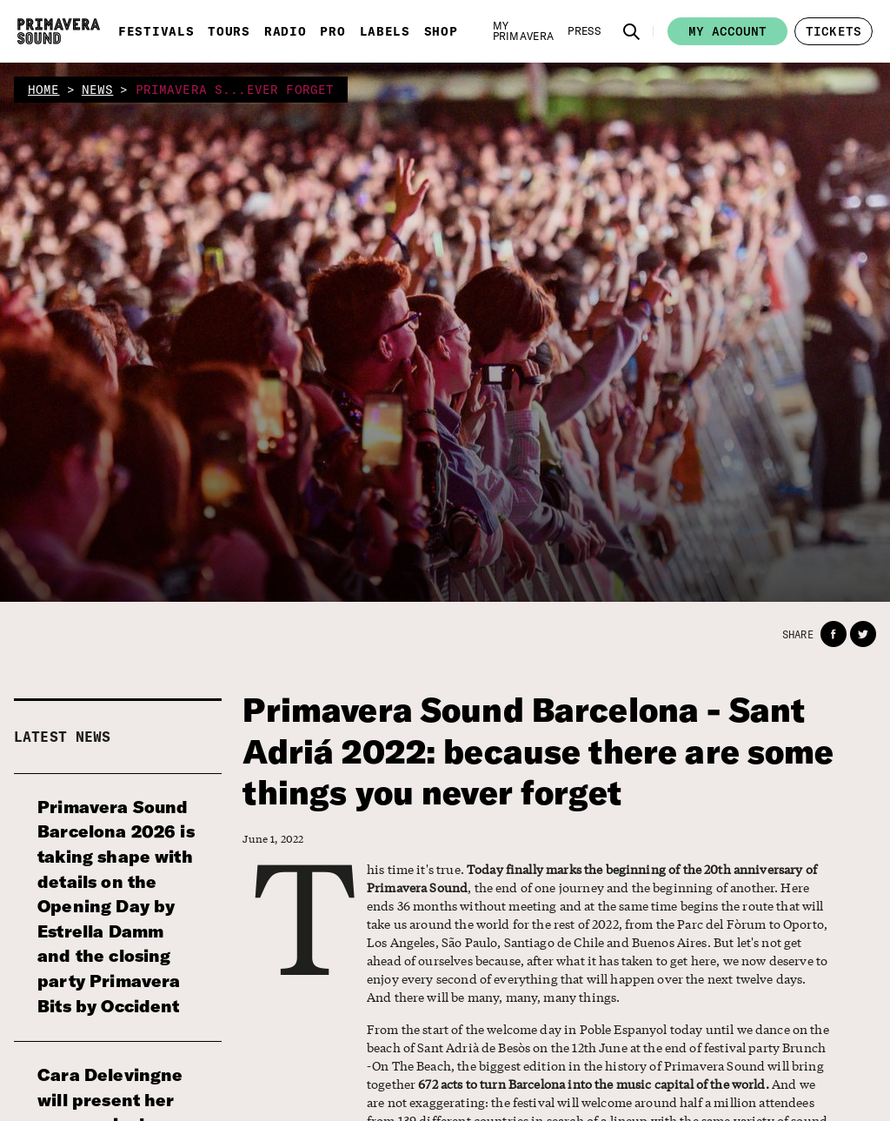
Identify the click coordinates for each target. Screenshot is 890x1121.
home (44, 89)
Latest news (62, 736)
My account (727, 31)
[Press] (584, 31)
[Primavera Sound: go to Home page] (58, 31)
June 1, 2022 (272, 838)
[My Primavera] (523, 31)
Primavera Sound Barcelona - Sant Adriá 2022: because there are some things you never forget (538, 751)
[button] (632, 31)
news (98, 89)
